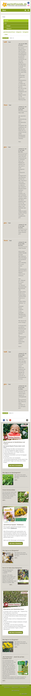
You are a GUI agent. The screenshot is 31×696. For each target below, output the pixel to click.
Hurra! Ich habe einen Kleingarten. (12, 568)
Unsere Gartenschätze (8, 490)
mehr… (16, 480)
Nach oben (5, 413)
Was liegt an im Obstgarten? (10, 550)
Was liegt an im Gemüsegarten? (11, 472)
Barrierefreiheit (15, 690)
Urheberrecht (23, 687)
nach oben (24, 693)
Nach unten (5, 38)
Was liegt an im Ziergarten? (10, 639)
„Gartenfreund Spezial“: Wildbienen (13, 524)
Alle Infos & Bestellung (15, 543)
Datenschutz (15, 687)
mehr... (4, 680)
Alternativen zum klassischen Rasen (13, 609)
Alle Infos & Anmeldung (15, 465)
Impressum (7, 687)
